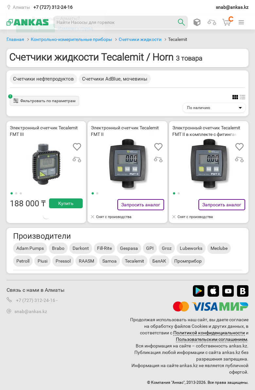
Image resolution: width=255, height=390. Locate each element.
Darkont (81, 248)
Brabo (58, 248)
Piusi (42, 261)
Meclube (219, 248)
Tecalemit (134, 261)
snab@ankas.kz (232, 7)
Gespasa (129, 248)
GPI (150, 248)
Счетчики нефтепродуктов (43, 79)
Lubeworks (191, 248)
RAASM (86, 261)
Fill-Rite (104, 248)
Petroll (22, 261)
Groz (167, 248)
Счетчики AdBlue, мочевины (114, 79)
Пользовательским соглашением (211, 339)
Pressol (63, 261)
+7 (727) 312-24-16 (53, 7)
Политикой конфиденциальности (209, 332)
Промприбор (188, 261)
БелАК (159, 261)
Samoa (109, 261)
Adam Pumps (30, 248)
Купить (66, 203)
